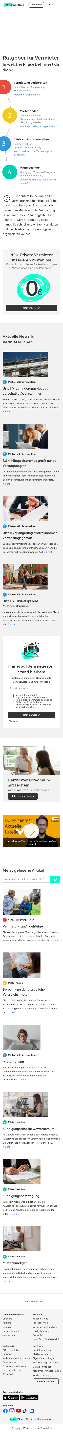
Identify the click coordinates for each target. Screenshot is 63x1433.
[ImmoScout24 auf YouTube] (19, 1412)
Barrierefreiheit (11, 1331)
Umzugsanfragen (42, 1366)
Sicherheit (8, 1374)
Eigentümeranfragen (44, 1358)
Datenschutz (9, 1362)
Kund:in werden (46, 1381)
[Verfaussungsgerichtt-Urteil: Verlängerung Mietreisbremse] (31, 525)
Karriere (7, 1322)
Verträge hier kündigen (45, 1327)
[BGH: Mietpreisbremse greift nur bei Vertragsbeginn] (31, 455)
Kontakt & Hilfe (40, 1318)
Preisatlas (38, 1335)
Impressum (9, 1335)
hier (33, 707)
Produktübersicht (42, 1350)
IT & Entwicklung (41, 1331)
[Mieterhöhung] (31, 1053)
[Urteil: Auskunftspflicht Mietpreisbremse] (31, 595)
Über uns (7, 1318)
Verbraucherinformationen (17, 1358)
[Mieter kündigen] (31, 1254)
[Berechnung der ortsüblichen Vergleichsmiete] (31, 983)
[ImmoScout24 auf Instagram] (12, 1412)
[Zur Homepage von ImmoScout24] (14, 6)
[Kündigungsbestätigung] (31, 1187)
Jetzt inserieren (31, 307)
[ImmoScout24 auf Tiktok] (25, 1412)
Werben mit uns (41, 1375)
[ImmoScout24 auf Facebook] (6, 1412)
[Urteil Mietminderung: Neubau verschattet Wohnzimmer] (31, 383)
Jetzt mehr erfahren (23, 796)
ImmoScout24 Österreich (46, 1339)
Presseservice (40, 1322)
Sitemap (7, 1327)
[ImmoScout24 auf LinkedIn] (31, 1412)
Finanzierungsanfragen (45, 1362)
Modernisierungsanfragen (47, 1370)
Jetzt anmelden (31, 714)
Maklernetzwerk (41, 1354)
